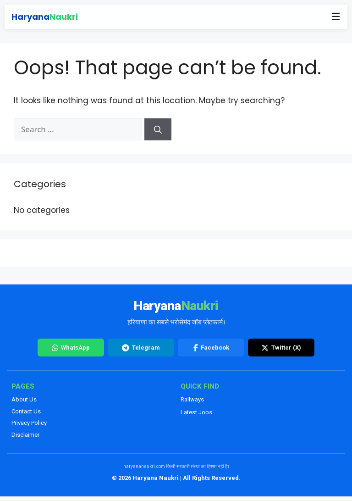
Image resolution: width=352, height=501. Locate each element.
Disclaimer (25, 434)
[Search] (157, 129)
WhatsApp (71, 347)
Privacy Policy (29, 422)
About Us (24, 399)
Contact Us (26, 411)
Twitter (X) (281, 347)
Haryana (44, 16)
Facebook (211, 347)
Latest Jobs (196, 412)
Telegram (141, 347)
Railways (192, 399)
